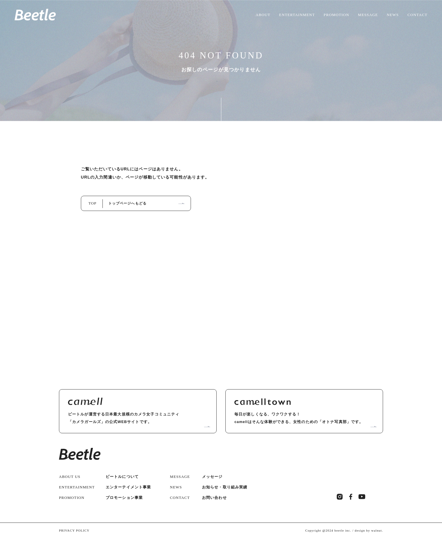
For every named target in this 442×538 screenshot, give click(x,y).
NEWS (393, 15)
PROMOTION (336, 15)
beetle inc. (343, 530)
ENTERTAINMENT (297, 15)
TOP (117, 203)
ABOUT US (69, 476)
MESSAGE (368, 15)
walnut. (377, 530)
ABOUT (263, 15)
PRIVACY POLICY (74, 530)
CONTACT (417, 15)
